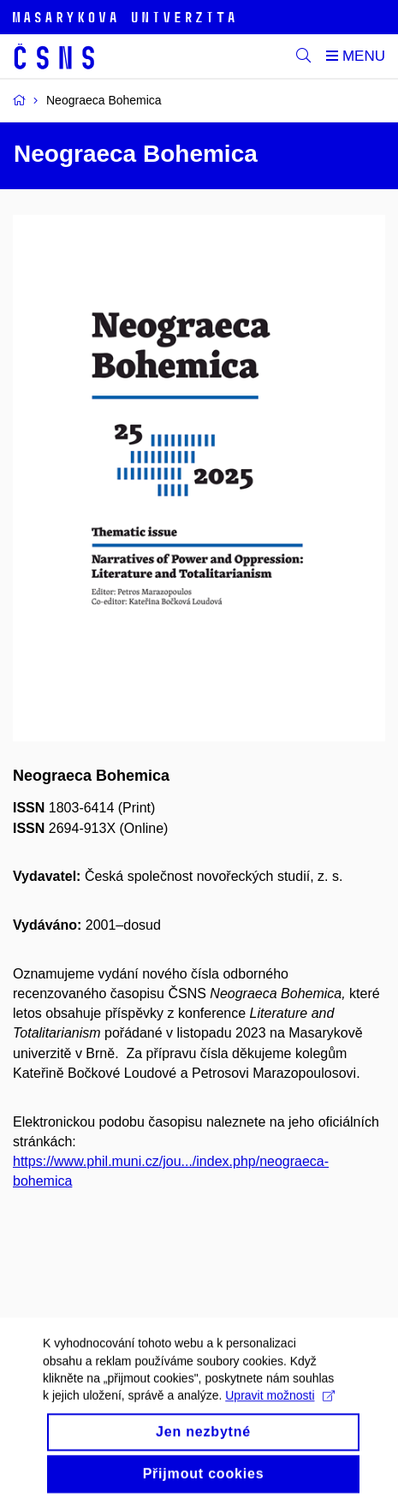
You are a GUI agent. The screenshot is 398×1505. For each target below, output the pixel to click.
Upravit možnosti (279, 1408)
